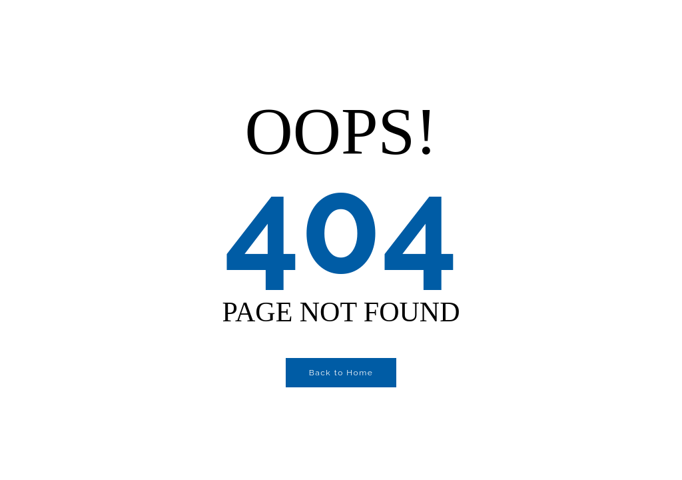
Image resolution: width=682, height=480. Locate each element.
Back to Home (341, 372)
